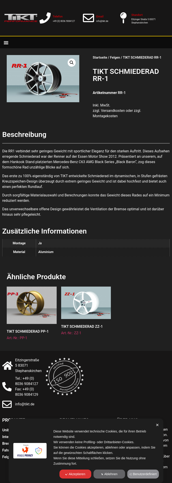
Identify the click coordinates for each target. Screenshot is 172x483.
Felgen (115, 57)
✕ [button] (157, 425)
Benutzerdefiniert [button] (143, 474)
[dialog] (86, 451)
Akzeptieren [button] (75, 474)
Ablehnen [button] (109, 474)
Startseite (100, 57)
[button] (6, 42)
